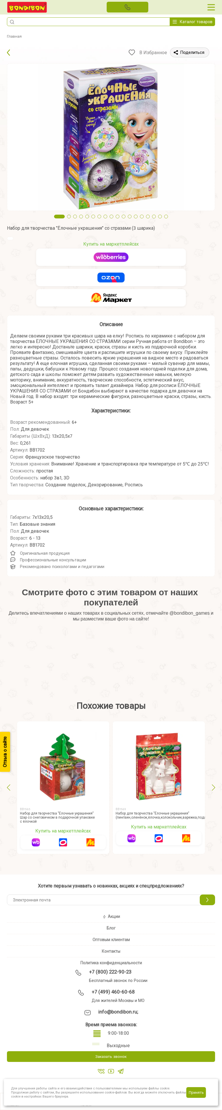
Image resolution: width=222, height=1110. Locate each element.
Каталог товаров (192, 21)
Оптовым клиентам (111, 939)
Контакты (111, 951)
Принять (196, 1092)
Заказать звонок (111, 1057)
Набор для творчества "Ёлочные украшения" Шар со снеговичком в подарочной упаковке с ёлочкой (57, 817)
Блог (111, 928)
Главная (15, 36)
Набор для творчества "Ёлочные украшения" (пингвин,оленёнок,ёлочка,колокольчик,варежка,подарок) (164, 815)
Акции (111, 916)
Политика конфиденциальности (111, 963)
